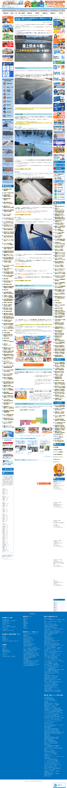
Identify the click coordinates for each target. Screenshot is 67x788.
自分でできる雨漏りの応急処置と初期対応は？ (51, 728)
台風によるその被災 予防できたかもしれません (51, 687)
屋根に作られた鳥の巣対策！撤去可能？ (30, 656)
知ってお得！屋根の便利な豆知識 (49, 699)
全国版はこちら (47, 433)
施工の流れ (28, 10)
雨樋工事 (37, 13)
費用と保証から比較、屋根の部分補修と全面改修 (51, 644)
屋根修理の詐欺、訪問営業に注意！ (49, 626)
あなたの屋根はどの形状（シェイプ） (50, 726)
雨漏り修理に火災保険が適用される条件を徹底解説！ (52, 690)
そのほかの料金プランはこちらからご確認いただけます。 (26, 333)
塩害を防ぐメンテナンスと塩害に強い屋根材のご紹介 (52, 768)
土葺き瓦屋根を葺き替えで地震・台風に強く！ (51, 763)
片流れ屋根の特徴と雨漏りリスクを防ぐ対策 (51, 703)
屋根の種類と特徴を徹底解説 (48, 698)
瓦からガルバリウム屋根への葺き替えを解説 (51, 667)
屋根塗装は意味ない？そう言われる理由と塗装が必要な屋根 (53, 710)
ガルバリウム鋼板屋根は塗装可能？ (49, 668)
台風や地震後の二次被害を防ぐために (50, 686)
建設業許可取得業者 (6, 650)
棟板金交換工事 (26, 623)
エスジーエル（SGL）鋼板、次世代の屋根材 (51, 760)
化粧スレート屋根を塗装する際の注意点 (50, 652)
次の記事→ (44, 435)
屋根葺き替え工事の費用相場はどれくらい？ (30, 665)
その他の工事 (26, 628)
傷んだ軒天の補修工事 (47, 723)
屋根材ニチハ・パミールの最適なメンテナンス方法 (52, 653)
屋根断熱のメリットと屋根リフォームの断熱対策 (51, 771)
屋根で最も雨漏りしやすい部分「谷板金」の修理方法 (52, 733)
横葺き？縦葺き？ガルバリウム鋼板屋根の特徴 (51, 664)
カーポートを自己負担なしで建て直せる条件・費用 (31, 648)
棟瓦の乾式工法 (46, 674)
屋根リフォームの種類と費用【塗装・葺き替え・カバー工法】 (54, 645)
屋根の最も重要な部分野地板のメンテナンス (51, 751)
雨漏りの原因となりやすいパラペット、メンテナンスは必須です (54, 717)
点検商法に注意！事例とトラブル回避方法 (50, 627)
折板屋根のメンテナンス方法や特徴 (49, 650)
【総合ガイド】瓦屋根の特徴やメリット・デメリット (52, 673)
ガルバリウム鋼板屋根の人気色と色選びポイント (51, 670)
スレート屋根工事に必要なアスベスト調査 (50, 746)
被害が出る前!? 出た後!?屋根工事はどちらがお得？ (52, 640)
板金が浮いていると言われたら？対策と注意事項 (51, 630)
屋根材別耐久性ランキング (48, 755)
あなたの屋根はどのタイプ (48, 697)
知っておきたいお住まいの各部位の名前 (50, 700)
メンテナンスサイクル (47, 622)
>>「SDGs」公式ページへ (6, 558)
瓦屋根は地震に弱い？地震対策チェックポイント (51, 675)
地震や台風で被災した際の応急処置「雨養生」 (51, 738)
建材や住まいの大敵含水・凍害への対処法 (50, 743)
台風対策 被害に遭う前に (27, 642)
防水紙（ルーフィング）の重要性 (49, 750)
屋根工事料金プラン (27, 636)
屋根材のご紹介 (46, 734)
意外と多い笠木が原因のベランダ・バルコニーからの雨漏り (53, 712)
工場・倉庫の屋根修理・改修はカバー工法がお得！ (31, 653)
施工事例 (39, 10)
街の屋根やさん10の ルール (7, 623)
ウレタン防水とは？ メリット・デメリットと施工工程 (53, 720)
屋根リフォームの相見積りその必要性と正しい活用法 (52, 621)
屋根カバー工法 (14, 13)
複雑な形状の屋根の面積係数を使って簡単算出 (51, 737)
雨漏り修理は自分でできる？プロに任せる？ (51, 705)
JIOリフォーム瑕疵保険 (6, 625)
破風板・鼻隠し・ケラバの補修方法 (49, 706)
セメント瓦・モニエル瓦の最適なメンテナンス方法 (52, 762)
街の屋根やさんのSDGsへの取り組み (8, 630)
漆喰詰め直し (45, 13)
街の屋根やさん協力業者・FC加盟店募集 (9, 656)
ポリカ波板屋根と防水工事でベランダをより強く (31, 661)
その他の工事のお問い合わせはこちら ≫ (33, 364)
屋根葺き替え (6, 13)
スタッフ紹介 (5, 647)
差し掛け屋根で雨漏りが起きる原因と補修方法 (51, 729)
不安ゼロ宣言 (5, 624)
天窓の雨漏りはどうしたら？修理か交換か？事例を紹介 (53, 709)
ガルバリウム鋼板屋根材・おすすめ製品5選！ (51, 663)
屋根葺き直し (53, 13)
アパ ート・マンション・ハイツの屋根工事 (30, 647)
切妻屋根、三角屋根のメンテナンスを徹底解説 (51, 704)
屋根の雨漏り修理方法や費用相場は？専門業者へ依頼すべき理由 (54, 732)
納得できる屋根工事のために (48, 634)
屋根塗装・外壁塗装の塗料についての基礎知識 (51, 773)
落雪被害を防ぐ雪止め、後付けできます (50, 678)
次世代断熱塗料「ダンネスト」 (49, 772)
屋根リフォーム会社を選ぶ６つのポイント (50, 680)
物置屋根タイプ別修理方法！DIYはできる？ (30, 650)
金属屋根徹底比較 (47, 757)
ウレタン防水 (18, 128)
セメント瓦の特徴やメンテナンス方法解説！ (51, 761)
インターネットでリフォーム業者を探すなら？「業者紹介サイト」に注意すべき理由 (54, 629)
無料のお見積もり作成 (42, 326)
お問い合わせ (59, 10)
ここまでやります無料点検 (28, 637)
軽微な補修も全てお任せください (29, 638)
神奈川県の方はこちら (20, 433)
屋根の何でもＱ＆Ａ (6, 639)
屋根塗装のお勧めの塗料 (48, 774)
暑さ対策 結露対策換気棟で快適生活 (50, 740)
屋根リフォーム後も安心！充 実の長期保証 (9, 626)
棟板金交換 (29, 13)
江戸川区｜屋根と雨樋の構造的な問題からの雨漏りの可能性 (37, 435)
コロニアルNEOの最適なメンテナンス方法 (50, 662)
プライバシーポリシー (6, 652)
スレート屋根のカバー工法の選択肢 (49, 646)
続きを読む (42, 399)
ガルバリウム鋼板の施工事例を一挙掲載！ (50, 657)
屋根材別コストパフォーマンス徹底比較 (50, 754)
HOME (16, 15)
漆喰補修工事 (26, 622)
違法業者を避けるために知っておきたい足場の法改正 (52, 691)
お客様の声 (18, 10)
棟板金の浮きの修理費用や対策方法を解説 (50, 633)
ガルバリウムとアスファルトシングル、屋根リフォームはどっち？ (54, 756)
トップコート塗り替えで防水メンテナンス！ (51, 721)
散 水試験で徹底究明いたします (28, 641)
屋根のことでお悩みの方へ (48, 618)
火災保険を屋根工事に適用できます (29, 644)
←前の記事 (21, 435)
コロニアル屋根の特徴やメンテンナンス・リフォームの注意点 (54, 661)
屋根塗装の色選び (47, 636)
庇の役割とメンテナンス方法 (48, 722)
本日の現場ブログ (5, 638)
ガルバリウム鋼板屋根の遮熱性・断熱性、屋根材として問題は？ (54, 669)
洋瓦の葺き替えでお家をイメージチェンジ (50, 766)
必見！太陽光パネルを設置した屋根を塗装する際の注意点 (53, 651)
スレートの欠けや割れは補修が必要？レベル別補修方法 (53, 647)
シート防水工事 (18, 219)
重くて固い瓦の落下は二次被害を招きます (50, 684)
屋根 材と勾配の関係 (47, 727)
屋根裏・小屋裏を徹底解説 (48, 739)
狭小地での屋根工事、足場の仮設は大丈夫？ (51, 656)
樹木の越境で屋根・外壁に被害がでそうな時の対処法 (52, 679)
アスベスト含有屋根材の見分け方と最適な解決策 (51, 745)
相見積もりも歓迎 (29, 326)
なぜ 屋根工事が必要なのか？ (48, 639)
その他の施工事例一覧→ (47, 456)
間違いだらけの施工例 (47, 635)
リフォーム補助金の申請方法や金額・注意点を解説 (31, 664)
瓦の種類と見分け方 (47, 744)
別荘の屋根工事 (26, 659)
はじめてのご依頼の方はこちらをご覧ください (31, 633)
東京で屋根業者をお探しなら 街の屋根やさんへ (10, 620)
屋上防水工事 (23, 32)
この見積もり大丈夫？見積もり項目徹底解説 (51, 625)
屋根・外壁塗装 (22, 13)
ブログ (19, 15)
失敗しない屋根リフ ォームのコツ (49, 641)
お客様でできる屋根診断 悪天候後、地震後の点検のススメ (54, 681)
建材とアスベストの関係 (48, 749)
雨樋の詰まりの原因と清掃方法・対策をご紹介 (31, 654)
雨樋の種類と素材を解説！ (28, 658)
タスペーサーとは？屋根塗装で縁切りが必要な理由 (52, 711)
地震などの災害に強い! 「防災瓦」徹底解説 (51, 676)
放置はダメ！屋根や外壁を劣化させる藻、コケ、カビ (52, 767)
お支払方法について (6, 629)
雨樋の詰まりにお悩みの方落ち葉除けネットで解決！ (32, 655)
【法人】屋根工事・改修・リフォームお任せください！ (32, 660)
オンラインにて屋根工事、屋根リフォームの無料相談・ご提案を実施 (54, 620)
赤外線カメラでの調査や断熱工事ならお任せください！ (32, 649)
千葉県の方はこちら (33, 433)
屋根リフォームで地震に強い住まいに (29, 643)
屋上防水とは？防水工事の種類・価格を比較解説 (51, 716)
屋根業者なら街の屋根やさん (7, 651)
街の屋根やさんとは (6, 619)
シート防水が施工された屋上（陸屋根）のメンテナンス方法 (53, 715)
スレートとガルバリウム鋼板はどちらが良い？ (51, 658)
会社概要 (49, 10)
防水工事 (61, 13)
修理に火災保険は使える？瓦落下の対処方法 (51, 685)
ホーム (7, 10)
